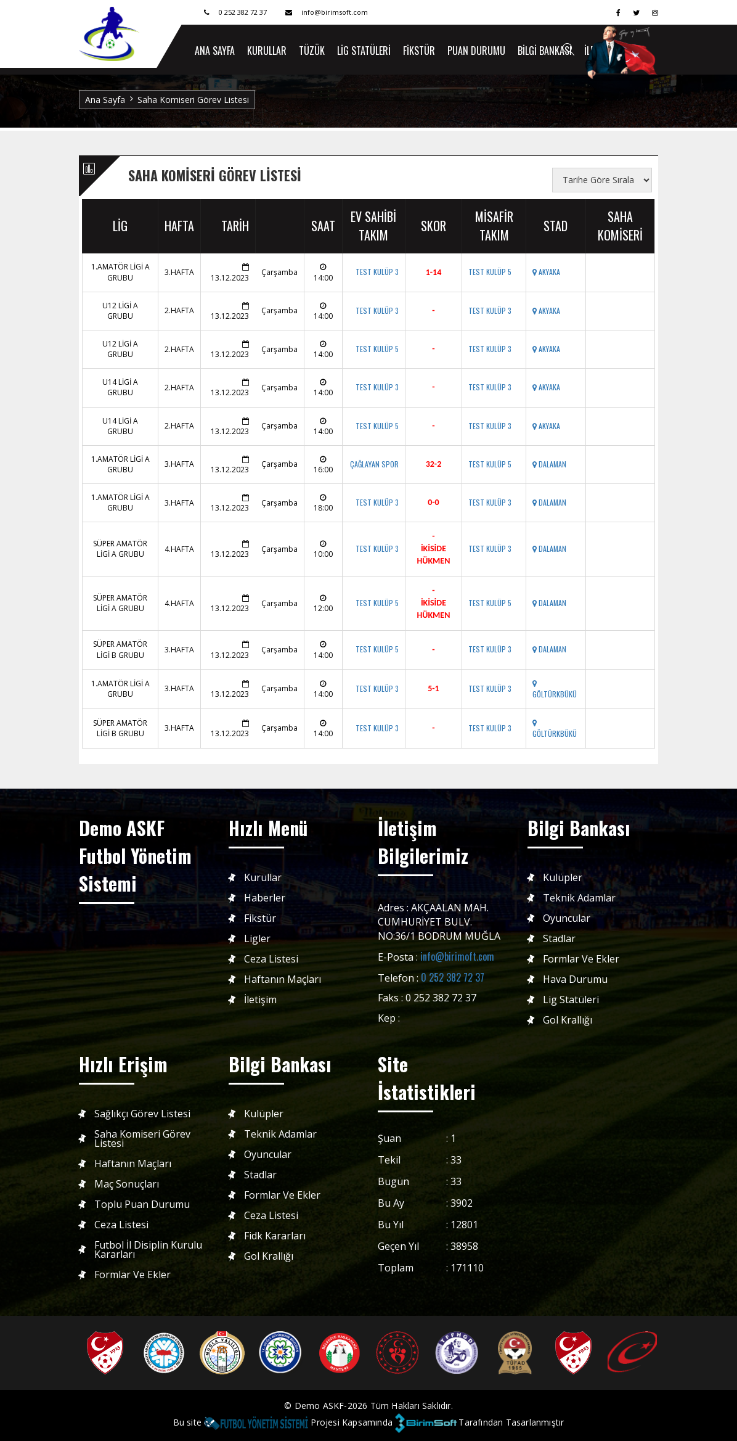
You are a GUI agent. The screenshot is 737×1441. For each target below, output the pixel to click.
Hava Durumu (575, 979)
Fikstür (419, 50)
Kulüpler (562, 877)
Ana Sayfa (105, 99)
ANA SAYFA (215, 50)
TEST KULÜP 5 (489, 271)
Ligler (257, 938)
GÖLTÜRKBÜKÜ (554, 689)
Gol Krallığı (567, 1020)
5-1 (433, 688)
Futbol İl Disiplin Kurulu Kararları (148, 1250)
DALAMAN (549, 464)
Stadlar (559, 938)
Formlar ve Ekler (581, 959)
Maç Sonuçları (126, 1184)
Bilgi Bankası (545, 50)
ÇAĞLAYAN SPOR (374, 464)
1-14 (434, 272)
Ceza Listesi (271, 959)
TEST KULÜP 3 (377, 271)
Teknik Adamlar (579, 898)
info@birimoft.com (457, 956)
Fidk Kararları (275, 1236)
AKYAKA (546, 271)
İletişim (260, 999)
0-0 (433, 502)
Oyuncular (566, 918)
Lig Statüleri (364, 50)
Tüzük (312, 50)
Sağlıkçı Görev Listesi (142, 1114)
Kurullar (267, 50)
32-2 (434, 464)
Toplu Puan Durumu (142, 1204)
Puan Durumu (476, 50)
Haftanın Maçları (282, 979)
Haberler (264, 898)
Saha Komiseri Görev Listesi (142, 1139)
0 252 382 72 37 (452, 977)
